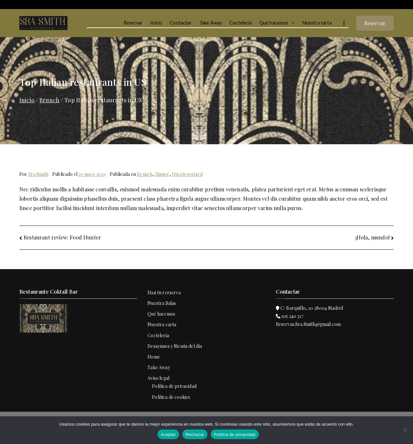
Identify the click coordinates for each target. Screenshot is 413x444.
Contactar (180, 22)
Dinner (162, 174)
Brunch (144, 174)
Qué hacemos (277, 23)
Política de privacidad (174, 386)
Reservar (133, 22)
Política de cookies (171, 397)
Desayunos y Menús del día (174, 346)
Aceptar (168, 434)
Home (153, 357)
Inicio (156, 22)
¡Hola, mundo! (372, 237)
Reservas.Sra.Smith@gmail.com (308, 324)
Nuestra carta (317, 22)
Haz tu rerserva (163, 292)
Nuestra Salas (161, 303)
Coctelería (240, 22)
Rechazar (195, 434)
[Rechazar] (405, 430)
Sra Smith (38, 174)
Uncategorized (187, 174)
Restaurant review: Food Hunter (62, 237)
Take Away (210, 22)
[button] (291, 23)
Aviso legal (158, 378)
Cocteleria (158, 335)
